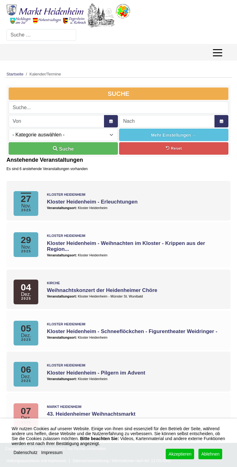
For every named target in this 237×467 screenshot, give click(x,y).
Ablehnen (210, 454)
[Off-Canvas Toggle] (217, 52)
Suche (63, 149)
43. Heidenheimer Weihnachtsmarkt (91, 414)
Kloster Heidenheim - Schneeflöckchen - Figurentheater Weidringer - (132, 331)
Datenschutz (26, 452)
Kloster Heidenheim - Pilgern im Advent (96, 373)
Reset (174, 148)
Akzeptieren (179, 454)
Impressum (52, 452)
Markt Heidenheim (64, 407)
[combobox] (41, 35)
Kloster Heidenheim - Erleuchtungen (92, 202)
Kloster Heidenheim (66, 194)
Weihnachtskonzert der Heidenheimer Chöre (102, 290)
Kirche (53, 283)
